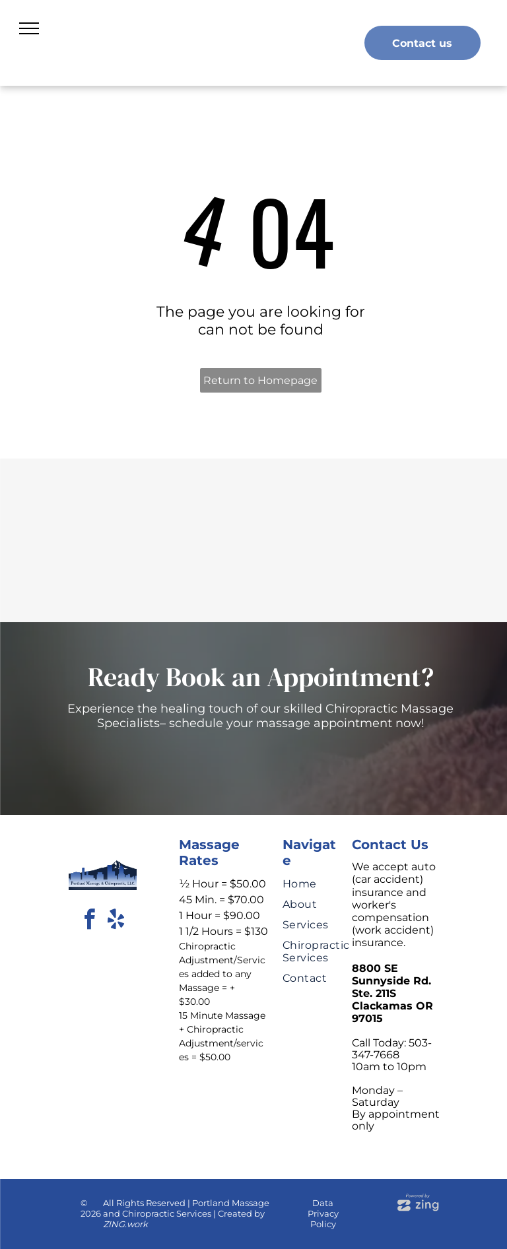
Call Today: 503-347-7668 (392, 1049)
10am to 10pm (389, 1066)
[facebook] (89, 921)
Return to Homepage (260, 380)
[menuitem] (325, 880)
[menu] (29, 28)
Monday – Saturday (377, 1096)
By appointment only (396, 1120)
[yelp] (115, 921)
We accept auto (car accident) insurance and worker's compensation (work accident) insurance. (394, 904)
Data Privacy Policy (323, 1213)
